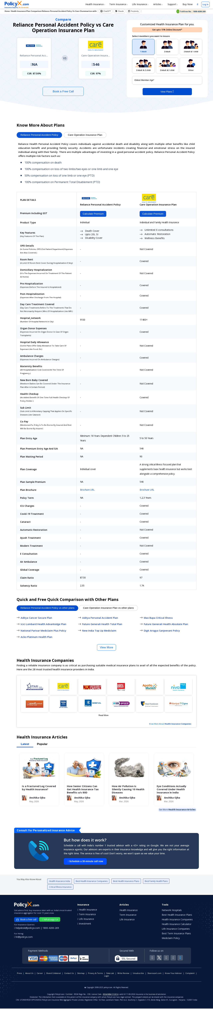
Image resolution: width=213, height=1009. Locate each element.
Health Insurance (95, 4)
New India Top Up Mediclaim (99, 631)
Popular (42, 744)
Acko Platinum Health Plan (36, 637)
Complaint (190, 973)
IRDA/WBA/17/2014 (110, 995)
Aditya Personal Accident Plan (100, 618)
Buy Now (187, 4)
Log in (205, 4)
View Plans (167, 91)
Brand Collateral (53, 973)
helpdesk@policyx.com (27, 928)
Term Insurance (118, 4)
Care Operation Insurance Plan (85, 134)
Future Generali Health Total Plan (102, 624)
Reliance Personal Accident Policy (39, 134)
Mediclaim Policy (171, 938)
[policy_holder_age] (167, 80)
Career (40, 973)
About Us (29, 973)
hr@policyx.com (23, 937)
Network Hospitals (172, 910)
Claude (119, 11)
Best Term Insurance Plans (176, 933)
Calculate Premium (92, 214)
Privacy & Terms (95, 973)
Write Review (123, 973)
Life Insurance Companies (176, 929)
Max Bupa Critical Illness (158, 618)
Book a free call (26, 920)
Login (106, 976)
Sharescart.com (154, 973)
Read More (103, 716)
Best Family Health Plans (156, 881)
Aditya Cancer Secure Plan (36, 618)
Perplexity (133, 11)
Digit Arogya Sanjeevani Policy (162, 631)
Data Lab (110, 973)
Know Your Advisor (173, 973)
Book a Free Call (63, 91)
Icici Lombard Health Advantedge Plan (43, 624)
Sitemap (81, 973)
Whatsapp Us (50, 919)
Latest (25, 744)
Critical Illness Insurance (60, 887)
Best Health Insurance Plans (126, 881)
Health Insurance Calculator (176, 924)
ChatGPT (105, 11)
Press (19, 973)
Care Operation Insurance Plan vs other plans (108, 608)
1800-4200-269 (51, 928)
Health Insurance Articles (182, 810)
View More (106, 647)
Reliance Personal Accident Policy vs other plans (47, 608)
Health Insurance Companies (178, 724)
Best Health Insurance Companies (91, 881)
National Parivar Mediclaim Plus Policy (43, 631)
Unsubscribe (138, 973)
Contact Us (69, 973)
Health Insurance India (59, 881)
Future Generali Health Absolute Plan (166, 624)
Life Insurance (140, 4)
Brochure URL (87, 490)
